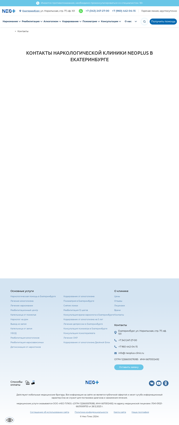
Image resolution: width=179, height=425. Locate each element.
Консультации (109, 21)
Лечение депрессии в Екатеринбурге (83, 324)
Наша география (140, 412)
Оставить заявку (129, 367)
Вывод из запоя (18, 324)
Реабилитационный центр (24, 310)
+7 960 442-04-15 (128, 346)
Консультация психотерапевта (79, 333)
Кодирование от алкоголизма (78, 296)
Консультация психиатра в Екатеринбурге (85, 328)
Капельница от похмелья (23, 315)
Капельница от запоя (21, 328)
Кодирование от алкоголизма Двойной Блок (86, 342)
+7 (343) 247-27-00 (97, 10)
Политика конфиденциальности (91, 412)
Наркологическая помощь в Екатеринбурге (33, 296)
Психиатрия (90, 21)
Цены (117, 296)
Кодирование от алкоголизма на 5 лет (83, 319)
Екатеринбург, (31, 11)
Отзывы (118, 301)
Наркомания (10, 21)
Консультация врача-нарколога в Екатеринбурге (88, 315)
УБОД (13, 333)
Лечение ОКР (70, 338)
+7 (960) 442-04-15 (124, 10)
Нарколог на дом (19, 319)
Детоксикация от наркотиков (25, 347)
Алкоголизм (50, 21)
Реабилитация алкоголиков (24, 338)
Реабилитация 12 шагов (75, 310)
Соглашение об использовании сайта (49, 412)
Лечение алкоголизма (21, 301)
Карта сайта (120, 412)
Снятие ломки (70, 305)
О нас (128, 21)
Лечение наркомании (21, 305)
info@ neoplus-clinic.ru (131, 353)
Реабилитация (31, 21)
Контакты (119, 315)
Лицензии (119, 305)
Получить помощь (163, 21)
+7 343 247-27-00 (127, 340)
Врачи (117, 310)
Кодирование (70, 21)
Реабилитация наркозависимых (27, 342)
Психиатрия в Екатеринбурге (78, 301)
